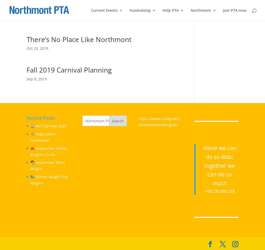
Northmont (201, 11)
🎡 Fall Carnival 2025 (48, 125)
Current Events (104, 11)
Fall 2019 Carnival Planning (69, 70)
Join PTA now (234, 11)
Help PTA (170, 11)
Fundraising (140, 11)
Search (118, 120)
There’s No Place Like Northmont (79, 39)
